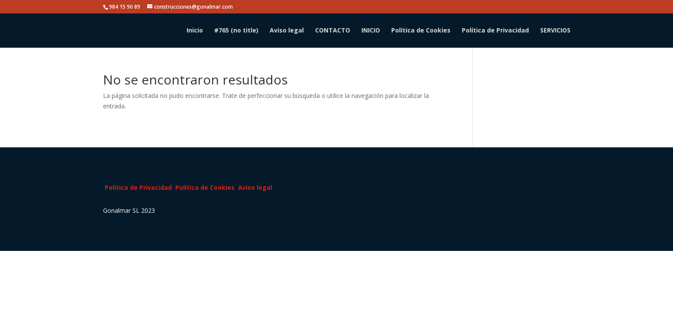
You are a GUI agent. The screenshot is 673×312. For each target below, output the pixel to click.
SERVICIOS (555, 30)
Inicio (195, 30)
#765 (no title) (236, 30)
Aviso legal (287, 30)
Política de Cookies (421, 30)
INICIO (370, 30)
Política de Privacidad (495, 30)
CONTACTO (332, 30)
